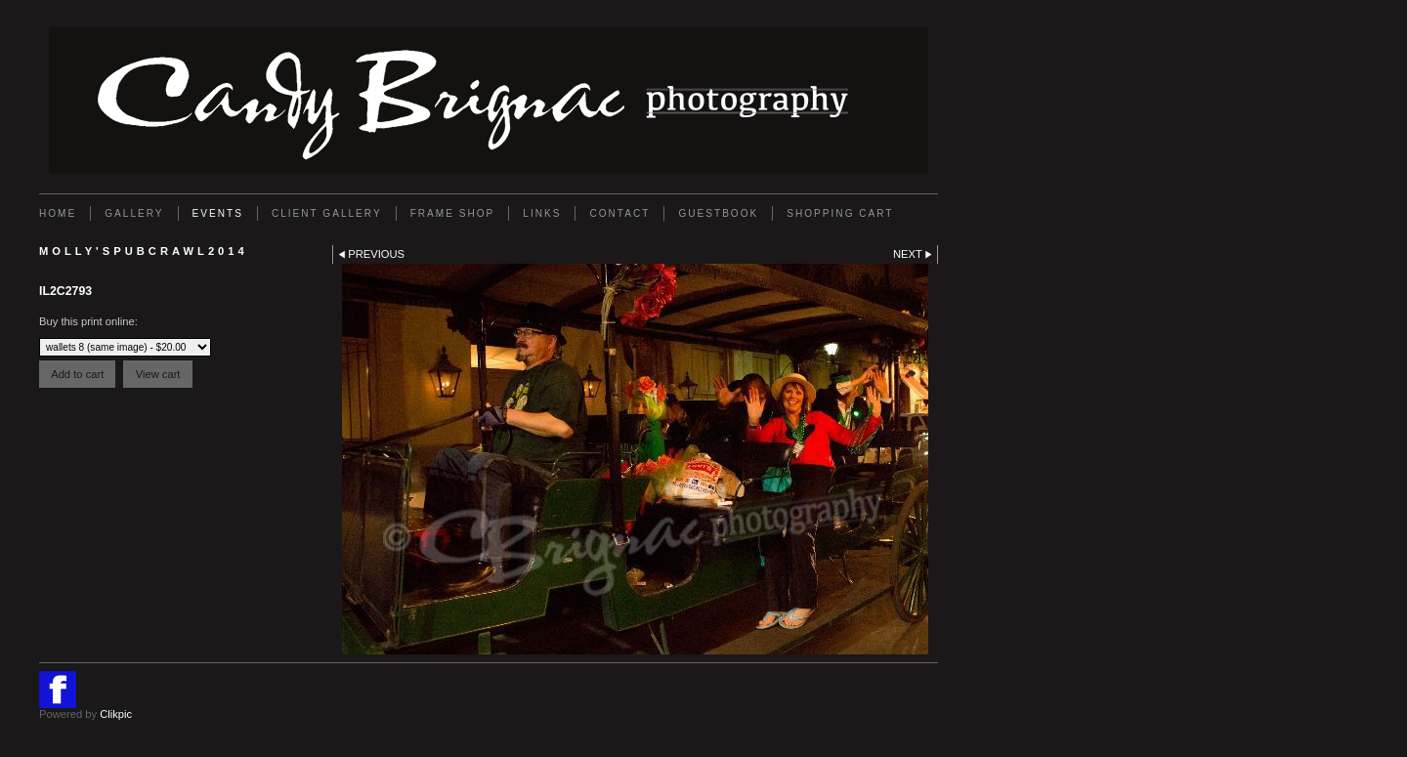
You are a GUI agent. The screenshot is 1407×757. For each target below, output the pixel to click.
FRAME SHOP (452, 213)
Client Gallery (327, 213)
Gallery (134, 213)
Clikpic (116, 714)
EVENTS (217, 213)
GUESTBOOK (718, 213)
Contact (619, 213)
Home (57, 213)
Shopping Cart (840, 213)
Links (542, 213)
